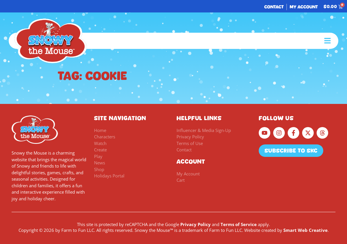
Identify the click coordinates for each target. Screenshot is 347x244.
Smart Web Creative (305, 230)
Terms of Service (239, 224)
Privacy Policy (195, 224)
